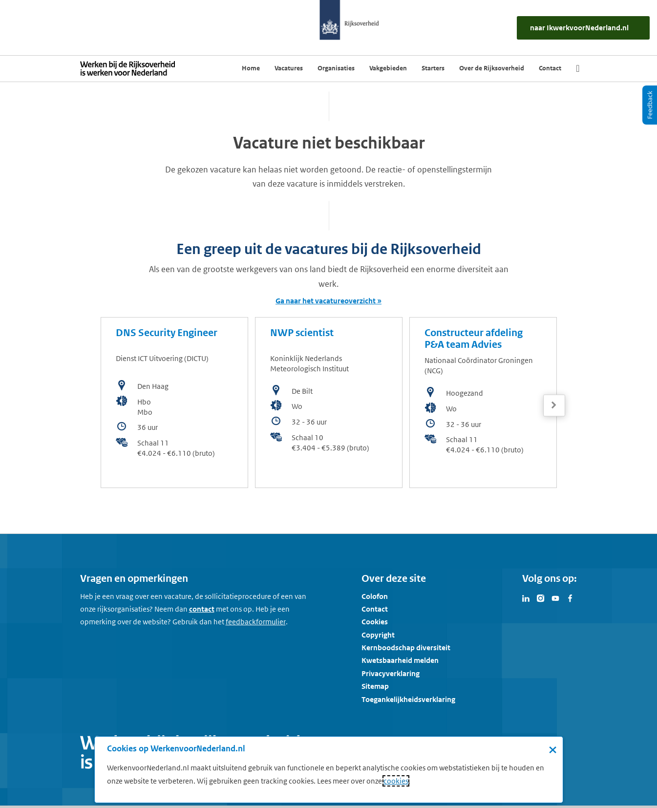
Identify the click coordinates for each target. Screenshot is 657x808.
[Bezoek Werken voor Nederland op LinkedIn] (526, 597)
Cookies (374, 621)
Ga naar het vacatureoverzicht (326, 300)
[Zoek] (578, 68)
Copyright (378, 634)
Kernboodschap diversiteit (405, 647)
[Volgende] (554, 405)
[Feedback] (649, 105)
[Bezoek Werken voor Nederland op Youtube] (555, 597)
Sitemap (375, 686)
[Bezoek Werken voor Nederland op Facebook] (570, 597)
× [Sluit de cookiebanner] (553, 749)
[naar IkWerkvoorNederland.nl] (583, 28)
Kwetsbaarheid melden (400, 660)
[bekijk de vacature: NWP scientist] (329, 402)
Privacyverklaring (390, 673)
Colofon (374, 596)
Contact (374, 609)
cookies (395, 781)
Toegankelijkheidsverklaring (408, 699)
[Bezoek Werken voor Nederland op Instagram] (540, 597)
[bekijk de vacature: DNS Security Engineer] (174, 402)
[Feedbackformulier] (256, 622)
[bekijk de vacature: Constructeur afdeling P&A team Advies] (483, 402)
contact (201, 609)
